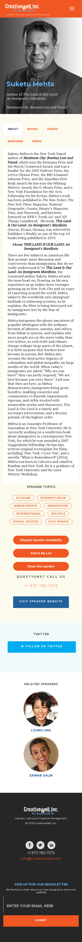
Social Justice (25, 521)
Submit (41, 920)
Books (32, 129)
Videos (52, 129)
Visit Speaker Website (41, 601)
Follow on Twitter (42, 646)
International (29, 513)
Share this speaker (41, 566)
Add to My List (40, 553)
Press (37, 141)
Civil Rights (59, 521)
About (13, 129)
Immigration (57, 505)
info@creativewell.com (41, 859)
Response (15, 141)
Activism (23, 497)
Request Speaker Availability (41, 540)
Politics (58, 513)
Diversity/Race (53, 497)
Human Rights (25, 505)
